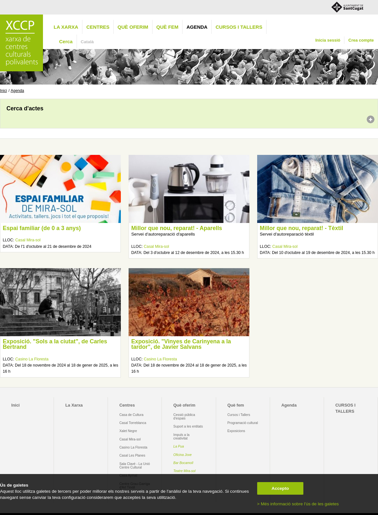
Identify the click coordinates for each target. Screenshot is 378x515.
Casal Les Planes (132, 455)
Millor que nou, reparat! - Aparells (176, 228)
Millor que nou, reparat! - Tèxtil (301, 228)
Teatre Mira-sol (184, 471)
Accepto (280, 488)
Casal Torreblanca (132, 423)
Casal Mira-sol (27, 240)
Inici (3, 90)
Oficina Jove (182, 455)
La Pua (178, 446)
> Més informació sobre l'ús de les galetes (298, 503)
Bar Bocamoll (183, 463)
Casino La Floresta (31, 359)
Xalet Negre (128, 431)
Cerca (66, 41)
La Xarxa (66, 27)
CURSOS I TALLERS (238, 27)
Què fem (167, 27)
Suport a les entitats (188, 426)
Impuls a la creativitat (181, 436)
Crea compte (361, 40)
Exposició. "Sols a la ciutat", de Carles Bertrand (55, 344)
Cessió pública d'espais (184, 416)
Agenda (196, 27)
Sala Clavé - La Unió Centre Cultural (134, 465)
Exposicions (236, 431)
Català (87, 41)
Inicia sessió (327, 40)
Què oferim (133, 27)
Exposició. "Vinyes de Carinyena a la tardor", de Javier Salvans (181, 344)
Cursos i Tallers (238, 415)
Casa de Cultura (131, 415)
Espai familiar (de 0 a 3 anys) (42, 228)
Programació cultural (242, 423)
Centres (98, 27)
